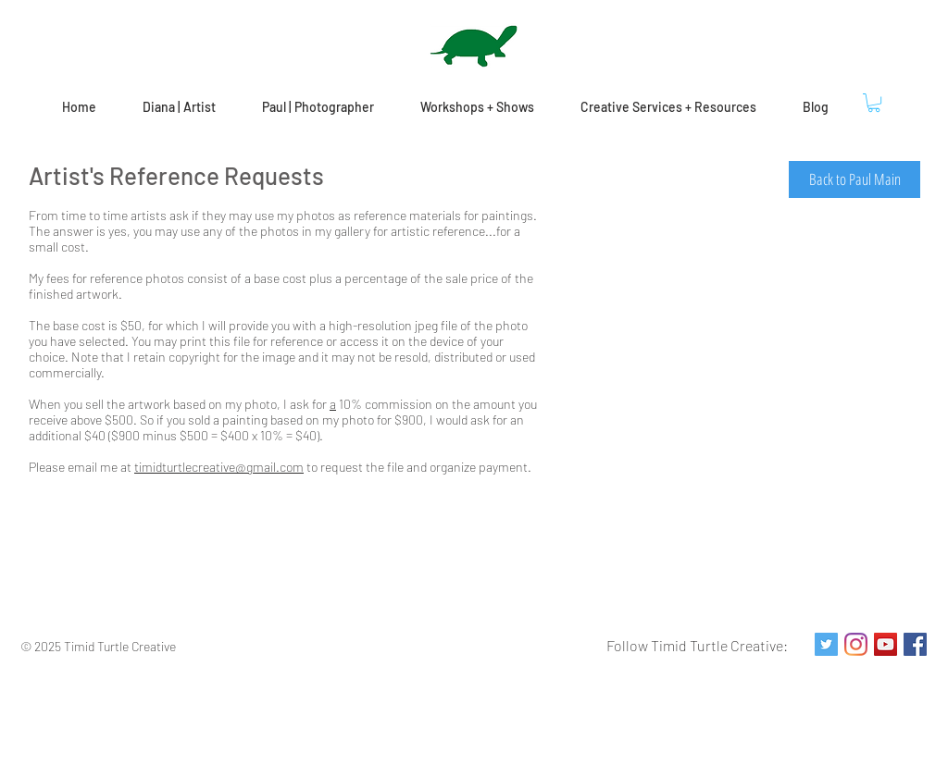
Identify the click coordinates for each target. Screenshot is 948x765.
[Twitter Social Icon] (826, 644)
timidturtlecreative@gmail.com (219, 467)
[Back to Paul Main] (854, 179)
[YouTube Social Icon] (885, 644)
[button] (874, 102)
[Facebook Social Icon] (915, 644)
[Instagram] (855, 644)
